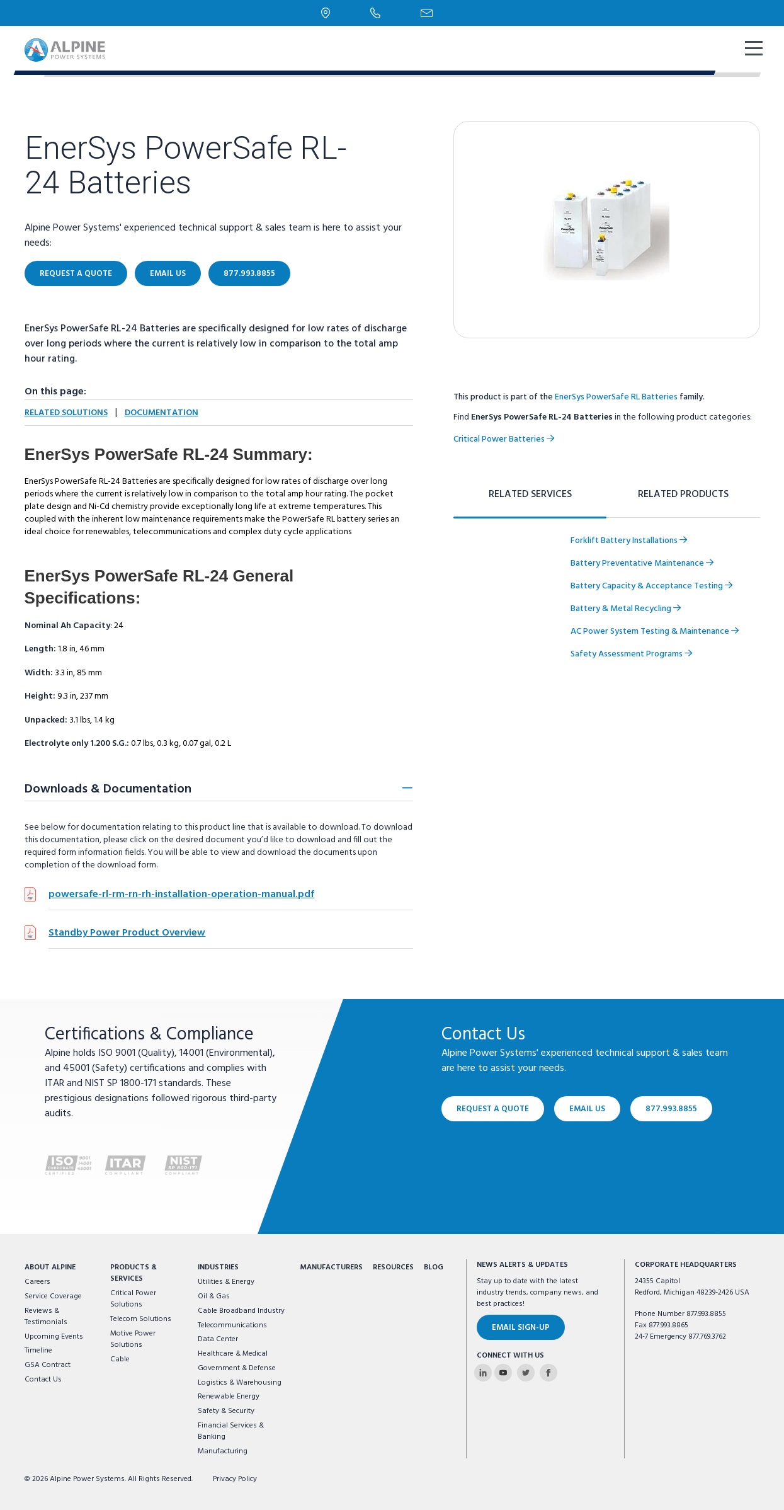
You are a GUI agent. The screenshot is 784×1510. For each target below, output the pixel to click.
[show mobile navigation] (752, 49)
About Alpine (50, 1267)
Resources (393, 1267)
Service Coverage (53, 1296)
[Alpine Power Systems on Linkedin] (483, 1372)
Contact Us (43, 1379)
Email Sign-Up (521, 1327)
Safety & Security (226, 1411)
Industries (218, 1267)
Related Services (530, 494)
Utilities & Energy (226, 1282)
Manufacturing (222, 1451)
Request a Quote (76, 273)
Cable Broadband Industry (241, 1311)
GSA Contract (48, 1365)
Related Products (683, 494)
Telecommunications (232, 1325)
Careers (37, 1282)
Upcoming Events (54, 1336)
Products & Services (133, 1273)
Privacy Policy (235, 1479)
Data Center (218, 1339)
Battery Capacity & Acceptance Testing (651, 586)
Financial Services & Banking (231, 1431)
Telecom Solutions (140, 1319)
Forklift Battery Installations (629, 541)
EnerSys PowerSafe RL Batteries (616, 397)
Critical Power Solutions (133, 1299)
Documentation (161, 413)
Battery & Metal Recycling (626, 609)
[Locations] (326, 13)
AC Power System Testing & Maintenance (655, 631)
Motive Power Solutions (133, 1339)
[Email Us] (427, 13)
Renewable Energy (228, 1396)
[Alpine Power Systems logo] (65, 50)
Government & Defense (237, 1368)
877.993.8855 (249, 273)
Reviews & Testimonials (46, 1317)
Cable (120, 1359)
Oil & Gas (214, 1296)
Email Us (168, 273)
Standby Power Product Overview (126, 933)
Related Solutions (66, 413)
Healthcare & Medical (233, 1353)
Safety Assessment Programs (631, 654)
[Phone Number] (375, 13)
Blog (433, 1267)
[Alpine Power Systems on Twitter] (526, 1372)
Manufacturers (331, 1267)
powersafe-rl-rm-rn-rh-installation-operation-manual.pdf (181, 894)
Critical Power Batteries (503, 439)
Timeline (38, 1350)
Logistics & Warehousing (239, 1382)
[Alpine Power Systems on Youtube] (503, 1372)
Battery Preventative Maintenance (642, 563)
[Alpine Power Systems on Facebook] (548, 1372)
